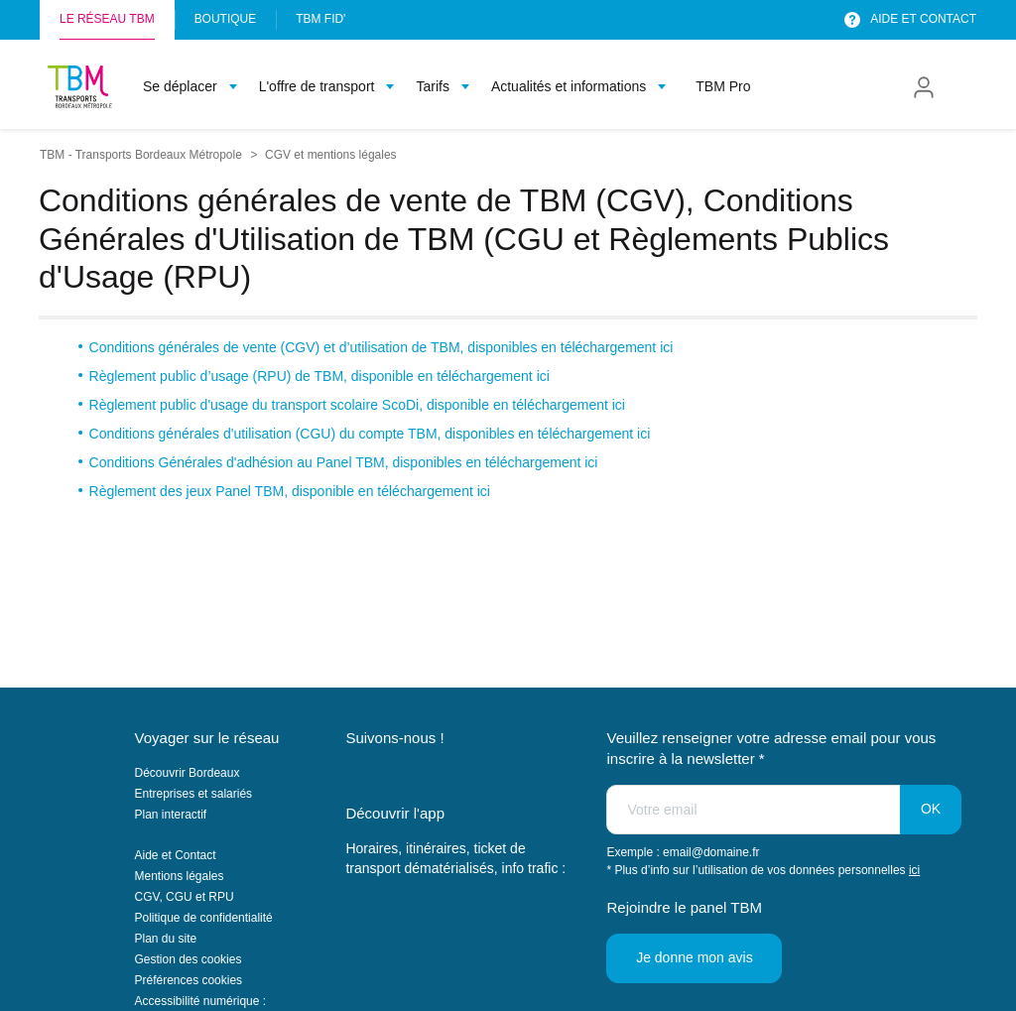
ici (914, 870)
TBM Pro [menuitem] (723, 86)
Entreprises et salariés (194, 794)
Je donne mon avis (695, 957)
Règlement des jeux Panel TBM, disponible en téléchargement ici (289, 491)
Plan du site (166, 939)
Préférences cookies (189, 980)
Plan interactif (171, 814)
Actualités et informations (568, 86)
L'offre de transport (317, 86)
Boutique (225, 19)
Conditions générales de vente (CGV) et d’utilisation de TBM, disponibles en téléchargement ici (381, 347)
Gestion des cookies (188, 959)
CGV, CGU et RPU (184, 897)
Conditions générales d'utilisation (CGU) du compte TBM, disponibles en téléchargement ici (370, 434)
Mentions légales (179, 876)
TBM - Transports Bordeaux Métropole (141, 155)
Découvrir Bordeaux (187, 773)
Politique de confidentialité (204, 918)
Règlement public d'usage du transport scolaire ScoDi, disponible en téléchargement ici (357, 405)
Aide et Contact (175, 855)
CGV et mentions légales (331, 155)
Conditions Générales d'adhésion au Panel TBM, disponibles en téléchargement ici (343, 462)
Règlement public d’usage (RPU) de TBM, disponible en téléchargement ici (319, 376)
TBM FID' (320, 19)
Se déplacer (180, 86)
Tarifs (432, 86)
